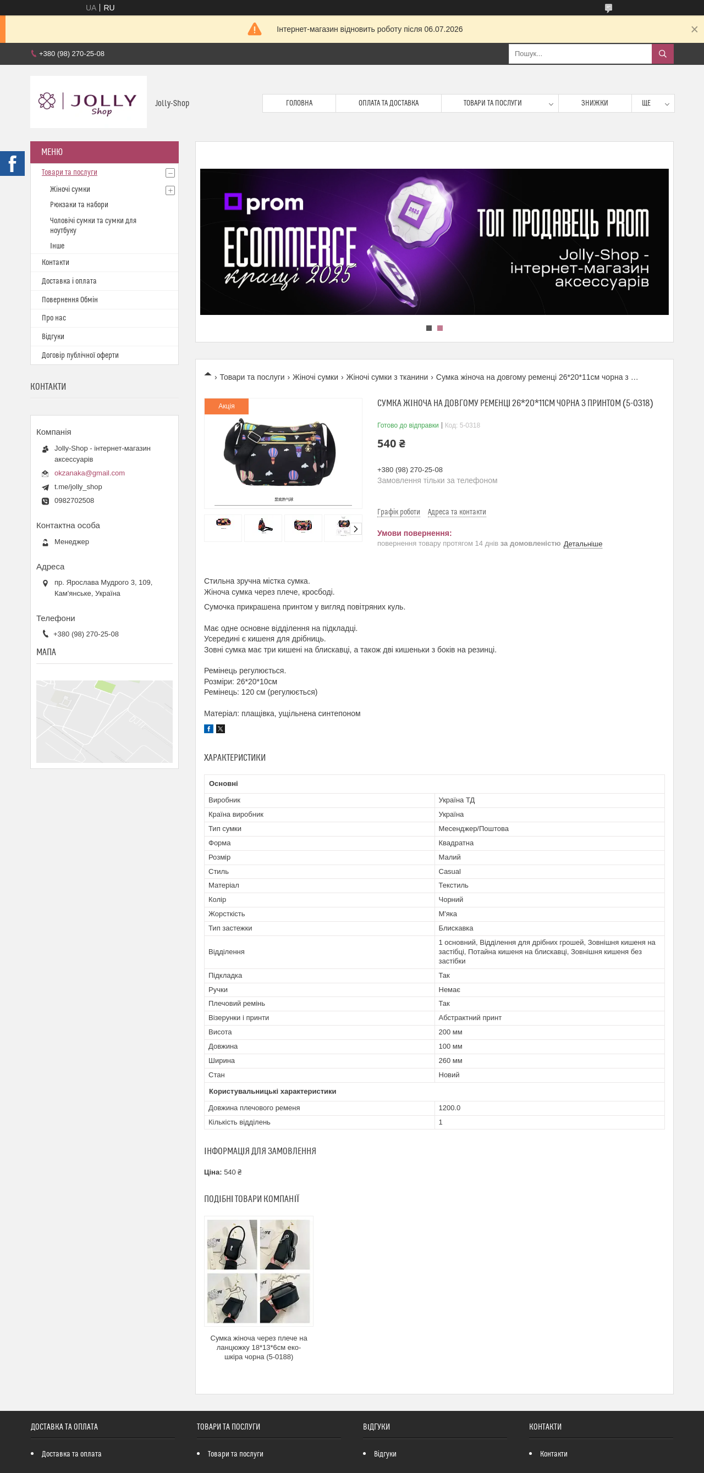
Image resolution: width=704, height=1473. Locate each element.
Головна (299, 103)
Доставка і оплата (69, 281)
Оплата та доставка (389, 103)
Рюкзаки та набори (79, 205)
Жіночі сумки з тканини (387, 377)
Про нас (54, 318)
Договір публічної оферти (80, 355)
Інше (57, 246)
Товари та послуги (493, 103)
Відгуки (53, 337)
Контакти (55, 262)
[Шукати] (663, 54)
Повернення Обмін (70, 300)
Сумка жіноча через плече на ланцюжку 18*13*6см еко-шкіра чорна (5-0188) (259, 1347)
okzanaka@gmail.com (89, 473)
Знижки (594, 103)
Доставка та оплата (72, 1454)
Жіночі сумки (315, 377)
